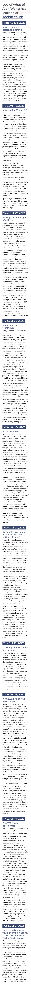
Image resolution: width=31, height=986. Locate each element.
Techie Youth (12, 17)
